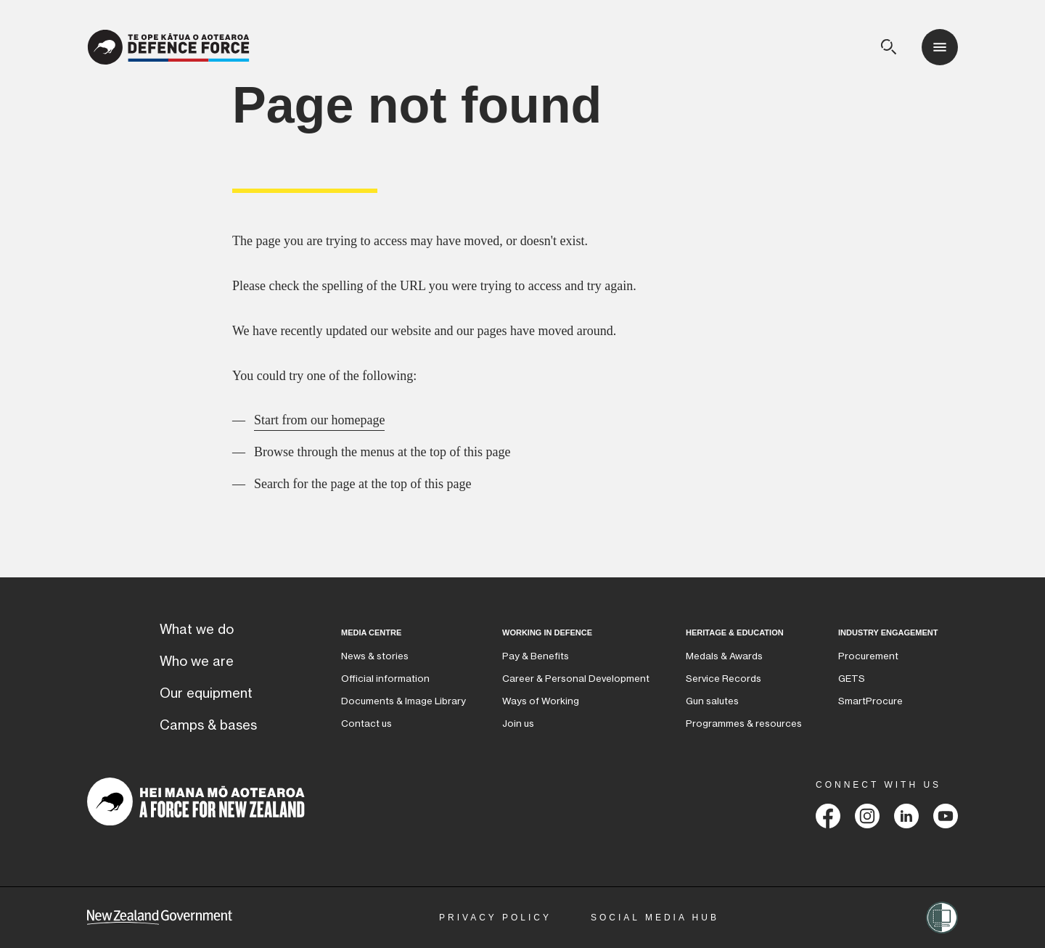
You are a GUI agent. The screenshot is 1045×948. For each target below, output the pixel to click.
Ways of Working (540, 701)
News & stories (375, 656)
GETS (851, 678)
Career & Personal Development (575, 678)
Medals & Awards (724, 656)
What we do (197, 629)
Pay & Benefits (535, 656)
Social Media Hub (655, 917)
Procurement (868, 656)
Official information (385, 678)
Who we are (197, 661)
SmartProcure (870, 701)
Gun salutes (712, 701)
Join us (518, 723)
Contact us (366, 723)
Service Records (723, 678)
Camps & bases (208, 725)
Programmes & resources (744, 723)
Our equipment (206, 693)
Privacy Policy (495, 917)
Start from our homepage (319, 420)
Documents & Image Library (403, 701)
